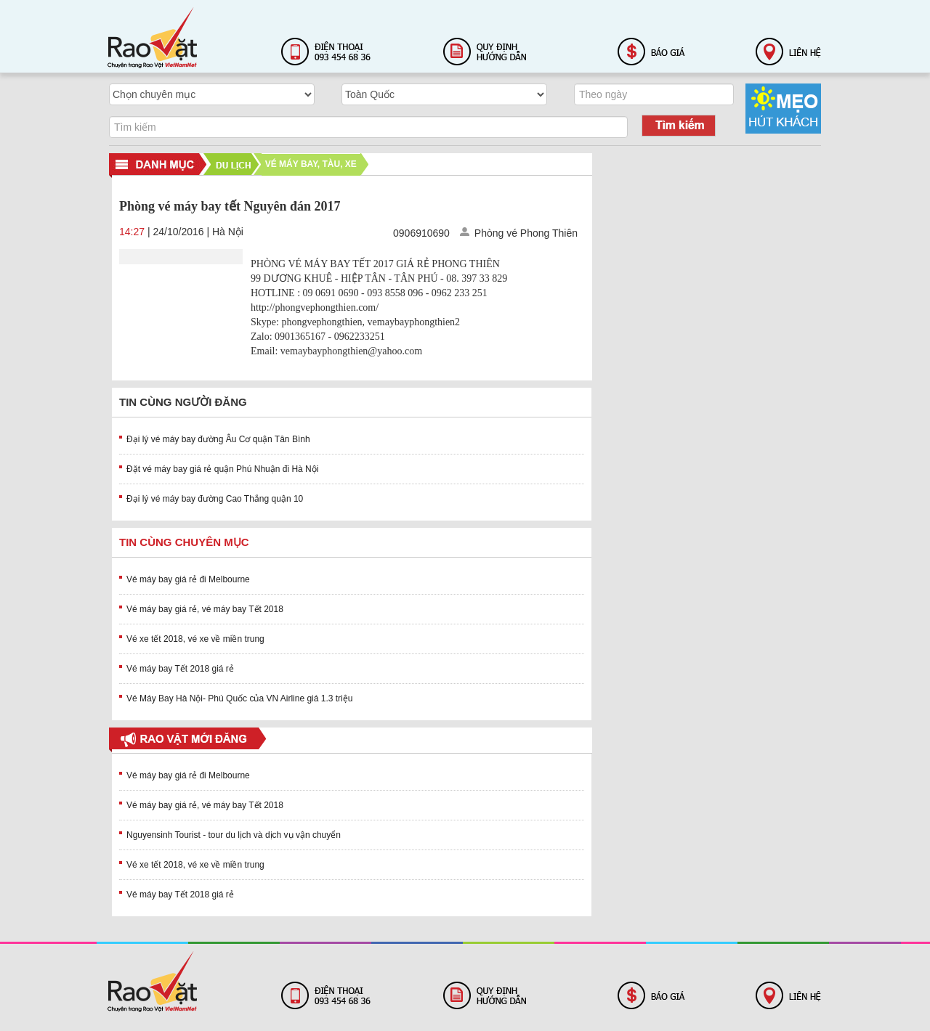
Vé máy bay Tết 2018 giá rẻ (180, 669)
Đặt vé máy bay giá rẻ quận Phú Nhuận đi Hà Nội (222, 469)
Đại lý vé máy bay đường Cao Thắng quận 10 (214, 499)
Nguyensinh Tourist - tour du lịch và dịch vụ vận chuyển (233, 835)
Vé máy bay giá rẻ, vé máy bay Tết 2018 (204, 609)
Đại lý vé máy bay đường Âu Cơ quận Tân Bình (218, 439)
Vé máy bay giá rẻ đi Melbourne (188, 579)
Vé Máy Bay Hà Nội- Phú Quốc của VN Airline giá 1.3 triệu (239, 698)
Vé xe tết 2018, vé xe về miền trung (195, 639)
